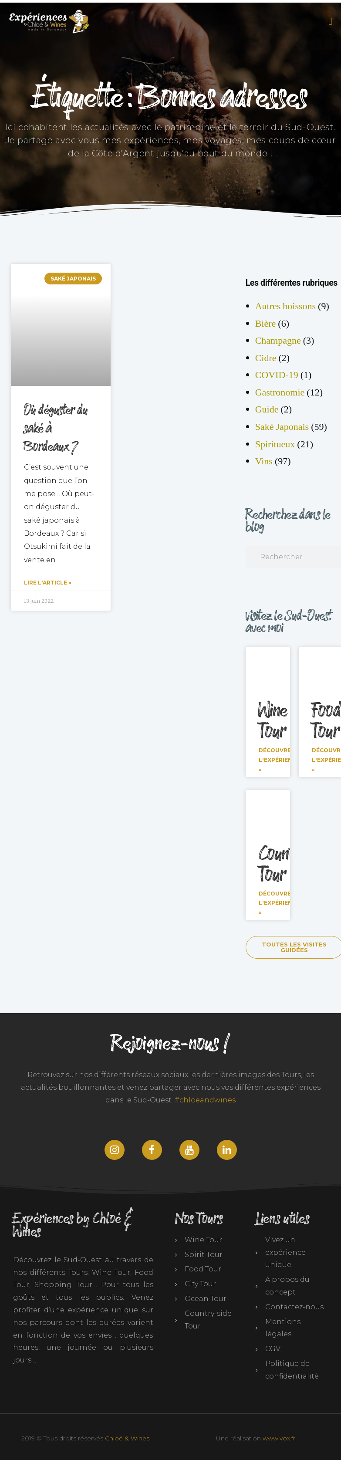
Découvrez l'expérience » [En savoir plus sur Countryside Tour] (279, 902)
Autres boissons (285, 306)
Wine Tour (273, 721)
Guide (267, 409)
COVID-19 (276, 375)
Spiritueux (275, 444)
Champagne (278, 341)
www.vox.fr (279, 1438)
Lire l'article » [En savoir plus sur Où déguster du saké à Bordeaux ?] (47, 582)
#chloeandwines (205, 1100)
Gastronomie (280, 392)
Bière (265, 324)
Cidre (266, 358)
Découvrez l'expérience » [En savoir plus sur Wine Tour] (279, 759)
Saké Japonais (282, 427)
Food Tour (326, 721)
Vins (264, 461)
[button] (329, 21)
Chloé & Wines (127, 1438)
